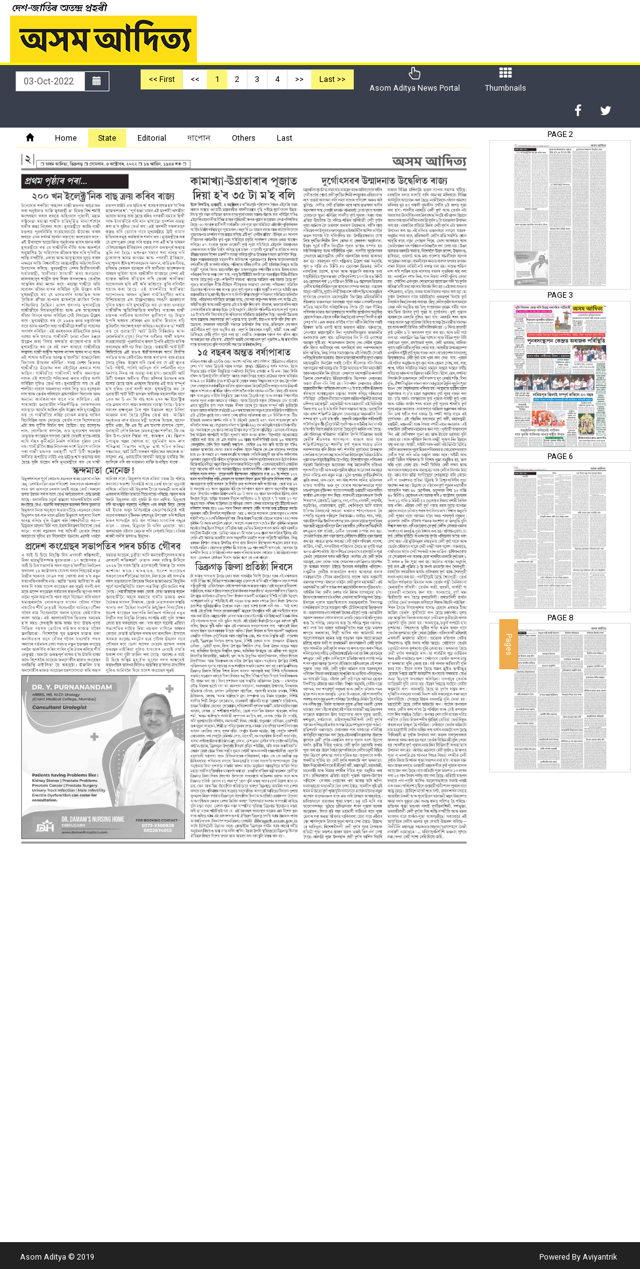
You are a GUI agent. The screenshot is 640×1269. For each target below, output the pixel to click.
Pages (509, 644)
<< (195, 79)
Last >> (332, 79)
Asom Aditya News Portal (414, 80)
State (107, 138)
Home (66, 138)
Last (284, 138)
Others (244, 138)
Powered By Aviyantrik (578, 1256)
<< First (162, 79)
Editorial (152, 138)
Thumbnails (505, 80)
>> (299, 79)
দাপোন (199, 138)
